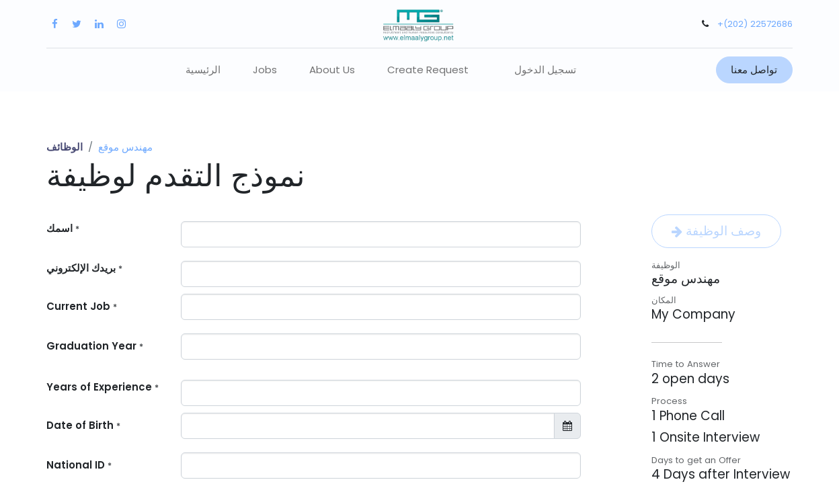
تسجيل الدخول (545, 70)
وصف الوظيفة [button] (716, 231)
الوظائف (64, 147)
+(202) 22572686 (755, 23)
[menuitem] (203, 70)
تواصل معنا (754, 70)
